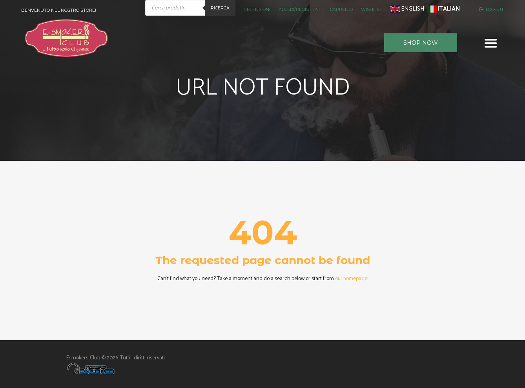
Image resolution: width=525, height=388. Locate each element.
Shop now (420, 42)
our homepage (351, 278)
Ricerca (220, 8)
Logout (495, 9)
